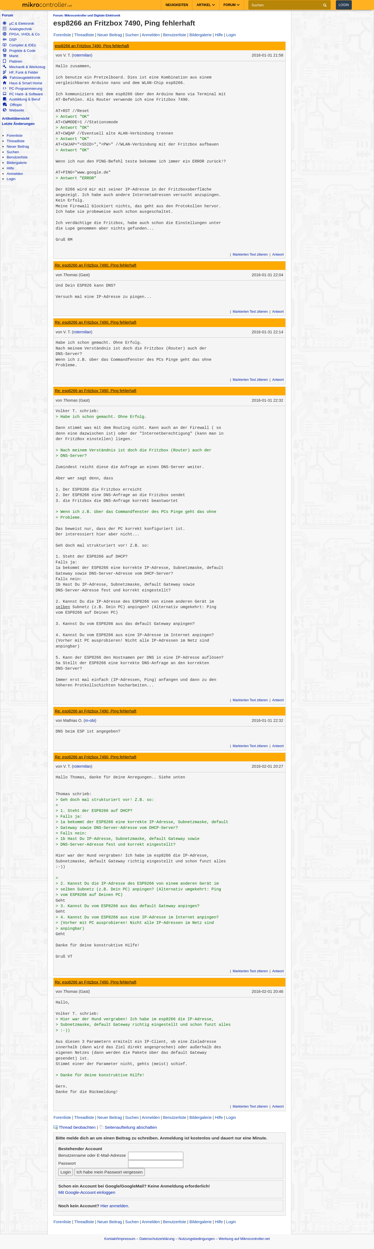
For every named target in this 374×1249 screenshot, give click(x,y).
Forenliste (15, 135)
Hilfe (10, 168)
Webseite (13, 110)
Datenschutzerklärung (157, 1239)
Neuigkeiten (176, 5)
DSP (9, 40)
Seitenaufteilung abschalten (128, 1127)
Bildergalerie (17, 163)
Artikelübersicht (15, 118)
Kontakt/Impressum (119, 1239)
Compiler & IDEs (19, 45)
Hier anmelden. (114, 1205)
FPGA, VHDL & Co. (21, 34)
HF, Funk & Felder (20, 72)
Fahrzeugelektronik (21, 78)
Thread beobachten (74, 1127)
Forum (7, 15)
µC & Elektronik (18, 23)
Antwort (278, 254)
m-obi (90, 720)
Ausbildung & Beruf (21, 99)
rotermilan (82, 55)
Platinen (12, 61)
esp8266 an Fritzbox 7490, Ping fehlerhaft (92, 46)
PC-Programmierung (22, 88)
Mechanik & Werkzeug (24, 67)
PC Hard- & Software (23, 94)
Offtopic (12, 105)
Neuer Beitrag (18, 146)
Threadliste (15, 141)
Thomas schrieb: (74, 794)
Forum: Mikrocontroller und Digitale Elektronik (86, 15)
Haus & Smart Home (22, 83)
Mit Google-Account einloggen (86, 1192)
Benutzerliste (17, 157)
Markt (10, 56)
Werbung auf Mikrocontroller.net (244, 1239)
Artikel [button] (205, 5)
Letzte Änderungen (18, 124)
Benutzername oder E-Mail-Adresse (92, 1155)
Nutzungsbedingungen (197, 1239)
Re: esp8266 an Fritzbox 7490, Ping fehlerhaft (95, 265)
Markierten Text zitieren (250, 254)
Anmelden (15, 174)
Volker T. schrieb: (77, 411)
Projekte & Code (19, 51)
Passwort (67, 1163)
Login (344, 5)
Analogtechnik (17, 29)
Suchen (13, 152)
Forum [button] (232, 5)
